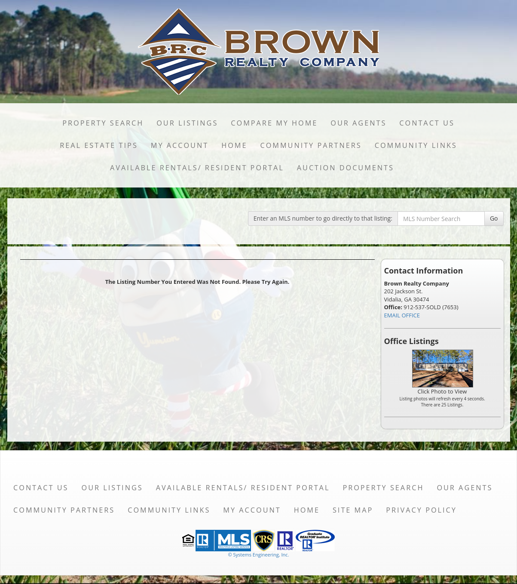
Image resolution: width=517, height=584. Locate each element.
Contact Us (427, 123)
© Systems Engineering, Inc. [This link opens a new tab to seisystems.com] (258, 554)
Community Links (416, 145)
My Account (179, 145)
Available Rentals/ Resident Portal (197, 167)
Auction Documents (345, 167)
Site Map (353, 510)
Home (234, 145)
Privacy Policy (421, 510)
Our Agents (358, 123)
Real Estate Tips (99, 145)
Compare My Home (274, 123)
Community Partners (310, 145)
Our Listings (187, 123)
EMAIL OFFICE (402, 315)
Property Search (103, 123)
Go (494, 218)
